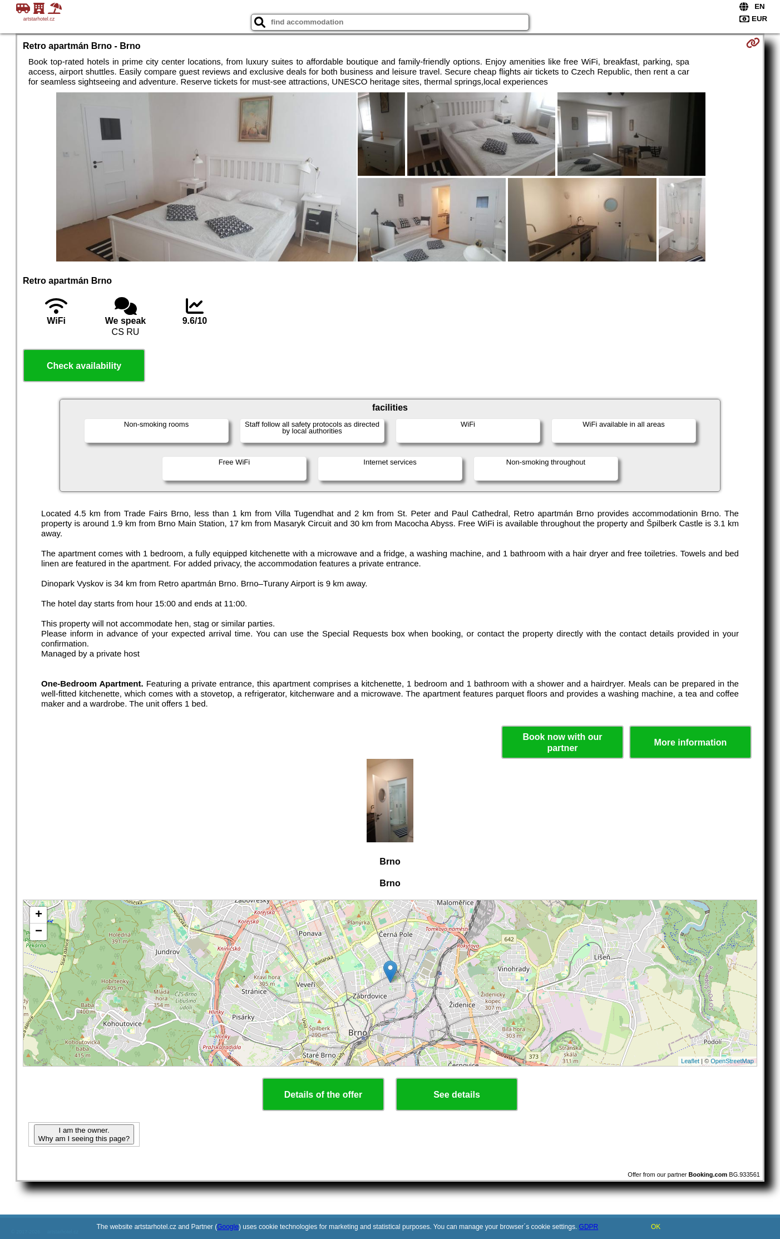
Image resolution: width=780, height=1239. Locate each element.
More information (690, 742)
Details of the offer (323, 1094)
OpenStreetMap (732, 1061)
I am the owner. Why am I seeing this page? (84, 1134)
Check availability (84, 366)
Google (228, 1227)
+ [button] (38, 915)
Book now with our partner (562, 742)
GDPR (589, 1227)
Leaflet (690, 1061)
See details (456, 1094)
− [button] (38, 932)
